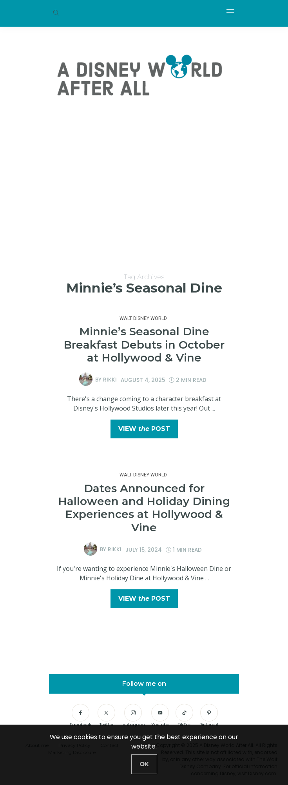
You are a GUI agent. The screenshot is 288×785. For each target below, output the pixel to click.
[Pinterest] (209, 716)
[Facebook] (80, 716)
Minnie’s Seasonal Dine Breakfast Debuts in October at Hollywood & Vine (144, 344)
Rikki (110, 379)
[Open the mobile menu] (230, 12)
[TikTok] (184, 716)
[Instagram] (133, 716)
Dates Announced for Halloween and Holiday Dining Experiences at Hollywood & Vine (144, 508)
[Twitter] (106, 716)
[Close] (144, 764)
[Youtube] (160, 716)
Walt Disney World (143, 318)
